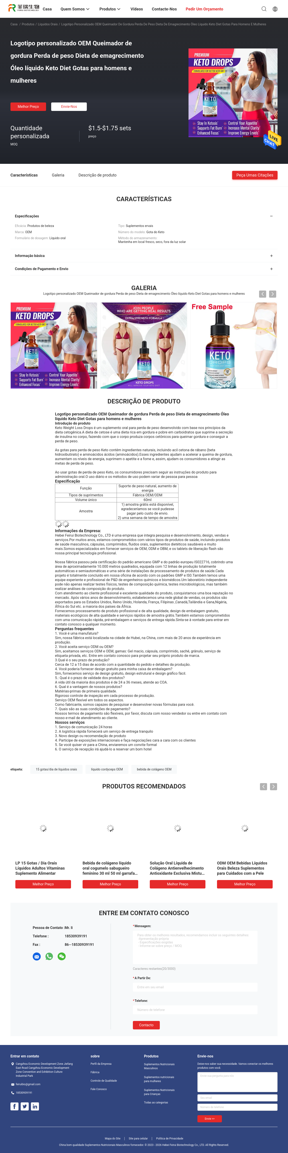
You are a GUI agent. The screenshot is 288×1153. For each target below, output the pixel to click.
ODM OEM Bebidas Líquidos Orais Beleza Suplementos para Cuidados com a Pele (242, 868)
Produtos (28, 24)
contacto (146, 1025)
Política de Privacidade (169, 1138)
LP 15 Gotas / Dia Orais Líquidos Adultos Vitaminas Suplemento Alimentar (40, 868)
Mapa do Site (112, 1138)
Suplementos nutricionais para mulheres (159, 1079)
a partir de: (143, 978)
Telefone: (141, 1001)
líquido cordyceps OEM (107, 769)
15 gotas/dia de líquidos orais (56, 769)
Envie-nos (69, 106)
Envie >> (210, 1118)
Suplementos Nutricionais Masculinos (159, 1066)
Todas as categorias (156, 1102)
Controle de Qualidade (104, 1080)
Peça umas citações (254, 174)
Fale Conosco (99, 1089)
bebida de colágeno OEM (154, 769)
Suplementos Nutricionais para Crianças (159, 1092)
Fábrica (95, 1072)
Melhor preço (28, 106)
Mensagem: (143, 926)
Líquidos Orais (48, 24)
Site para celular (138, 1138)
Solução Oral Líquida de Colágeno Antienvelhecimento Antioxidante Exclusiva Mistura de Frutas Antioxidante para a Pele (177, 873)
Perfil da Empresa (101, 1063)
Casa (14, 24)
